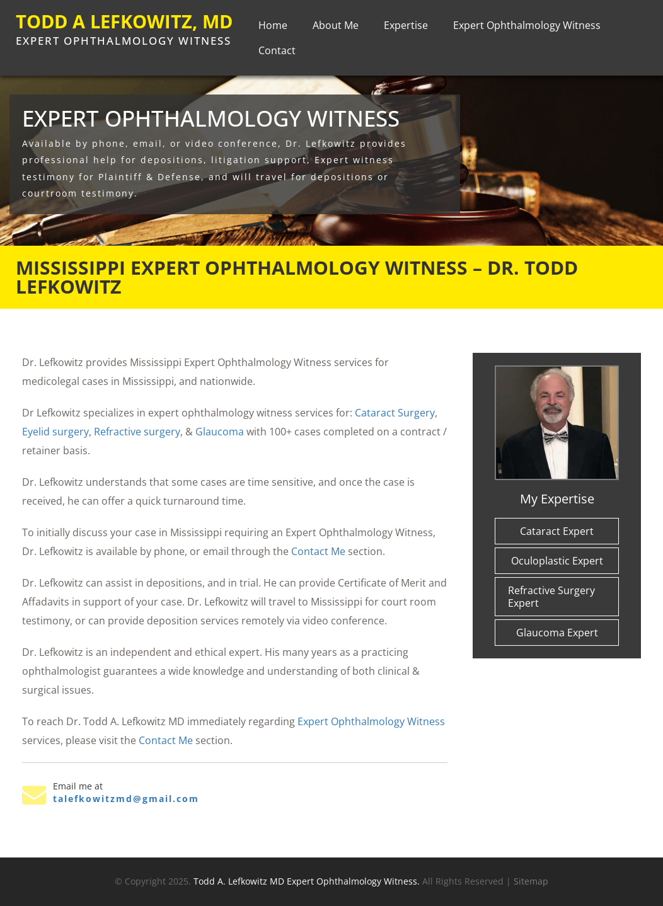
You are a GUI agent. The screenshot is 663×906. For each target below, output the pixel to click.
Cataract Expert (557, 531)
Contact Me (318, 551)
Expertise (406, 29)
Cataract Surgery (395, 413)
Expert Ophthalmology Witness (527, 29)
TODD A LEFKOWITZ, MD (110, 31)
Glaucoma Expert (557, 632)
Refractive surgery (137, 432)
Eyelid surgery (55, 432)
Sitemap (531, 881)
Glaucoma (219, 432)
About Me (336, 29)
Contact (277, 54)
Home (272, 29)
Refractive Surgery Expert (551, 596)
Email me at (78, 786)
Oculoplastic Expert (557, 561)
